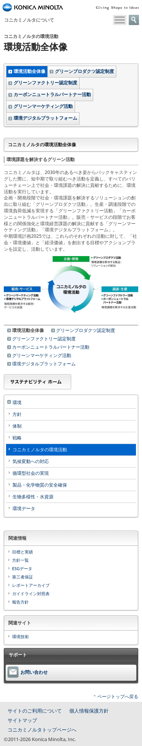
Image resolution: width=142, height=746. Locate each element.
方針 (17, 414)
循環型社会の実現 (30, 473)
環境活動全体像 (29, 71)
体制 (17, 426)
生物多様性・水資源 (32, 496)
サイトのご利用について (35, 710)
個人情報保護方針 (89, 710)
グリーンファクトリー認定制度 (45, 82)
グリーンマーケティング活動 (43, 106)
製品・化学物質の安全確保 (39, 485)
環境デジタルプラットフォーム (45, 118)
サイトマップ (22, 720)
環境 (17, 402)
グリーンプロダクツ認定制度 (84, 71)
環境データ (23, 508)
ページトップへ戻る (117, 696)
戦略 (17, 438)
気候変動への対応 (30, 461)
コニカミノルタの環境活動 (39, 449)
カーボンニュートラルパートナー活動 (52, 94)
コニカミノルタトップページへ (42, 729)
